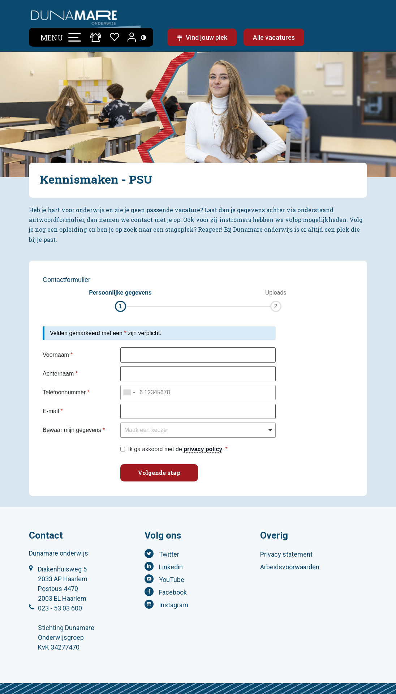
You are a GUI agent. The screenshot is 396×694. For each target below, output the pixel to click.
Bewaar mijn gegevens (72, 430)
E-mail (51, 411)
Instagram (173, 605)
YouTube (171, 579)
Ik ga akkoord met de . (176, 449)
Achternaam (58, 373)
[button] (120, 300)
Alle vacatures (274, 37)
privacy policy (203, 449)
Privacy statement (286, 554)
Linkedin (171, 567)
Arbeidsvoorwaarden (289, 567)
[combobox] (129, 392)
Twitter (169, 554)
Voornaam (56, 355)
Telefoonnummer (64, 392)
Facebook (173, 592)
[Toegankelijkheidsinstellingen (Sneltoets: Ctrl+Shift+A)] (143, 37)
